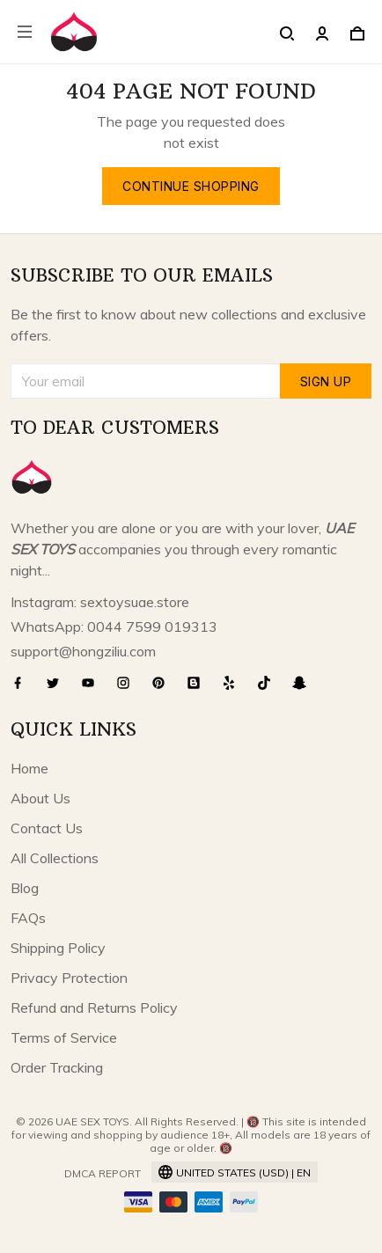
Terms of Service (64, 1037)
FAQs (28, 918)
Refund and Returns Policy (94, 1007)
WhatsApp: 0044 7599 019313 (114, 626)
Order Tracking (57, 1067)
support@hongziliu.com (83, 651)
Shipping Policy (58, 947)
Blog (25, 888)
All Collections (55, 858)
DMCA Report (102, 1173)
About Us (40, 798)
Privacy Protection (69, 977)
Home (29, 768)
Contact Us (47, 828)
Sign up (326, 381)
